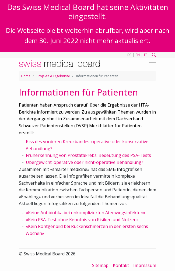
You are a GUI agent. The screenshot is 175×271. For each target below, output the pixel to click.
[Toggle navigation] (152, 64)
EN (138, 54)
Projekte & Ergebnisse (53, 76)
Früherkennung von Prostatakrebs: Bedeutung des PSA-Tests (88, 155)
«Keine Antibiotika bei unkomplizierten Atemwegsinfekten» (85, 213)
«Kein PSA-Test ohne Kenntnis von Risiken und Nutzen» (82, 220)
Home (25, 76)
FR (146, 54)
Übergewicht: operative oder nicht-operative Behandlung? (84, 162)
